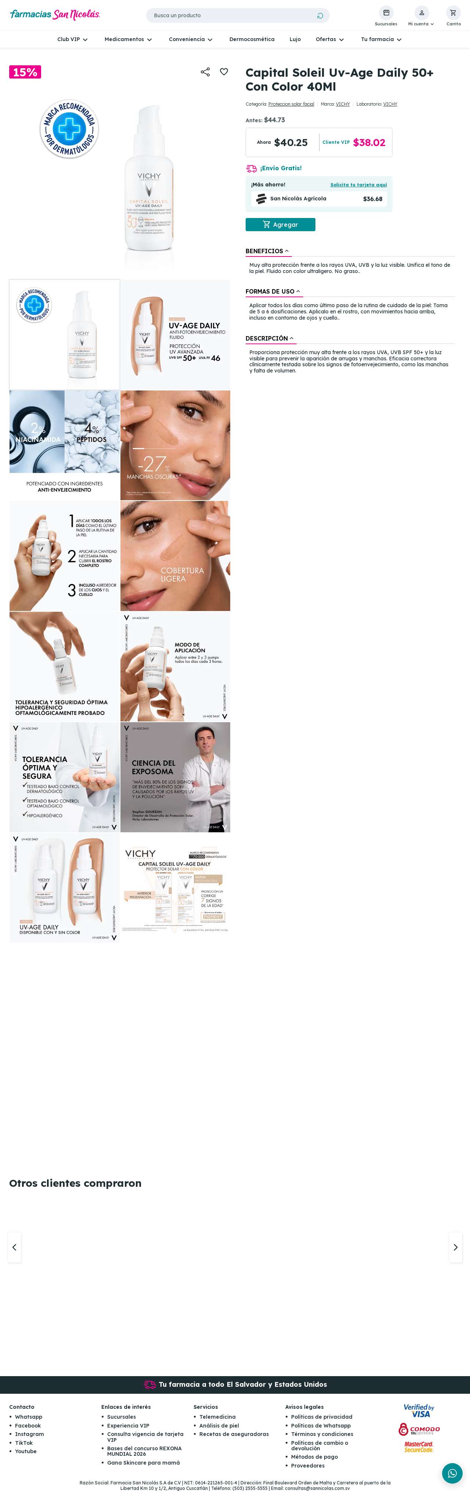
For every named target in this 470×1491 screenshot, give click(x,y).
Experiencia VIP (128, 1425)
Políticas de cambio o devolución (319, 1446)
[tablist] (350, 311)
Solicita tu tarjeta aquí (358, 185)
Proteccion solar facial (291, 104)
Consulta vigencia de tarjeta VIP (145, 1437)
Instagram (29, 1434)
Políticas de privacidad (321, 1417)
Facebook (28, 1425)
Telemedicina (217, 1417)
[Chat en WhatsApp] (452, 1473)
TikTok (24, 1443)
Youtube (26, 1451)
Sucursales (121, 1417)
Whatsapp (28, 1417)
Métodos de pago (314, 1457)
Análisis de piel (219, 1425)
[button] (421, 16)
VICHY (343, 104)
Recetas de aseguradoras (234, 1434)
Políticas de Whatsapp (321, 1425)
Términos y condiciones (322, 1434)
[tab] (269, 251)
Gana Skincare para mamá (143, 1462)
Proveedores (308, 1465)
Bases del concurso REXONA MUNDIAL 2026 (144, 1451)
